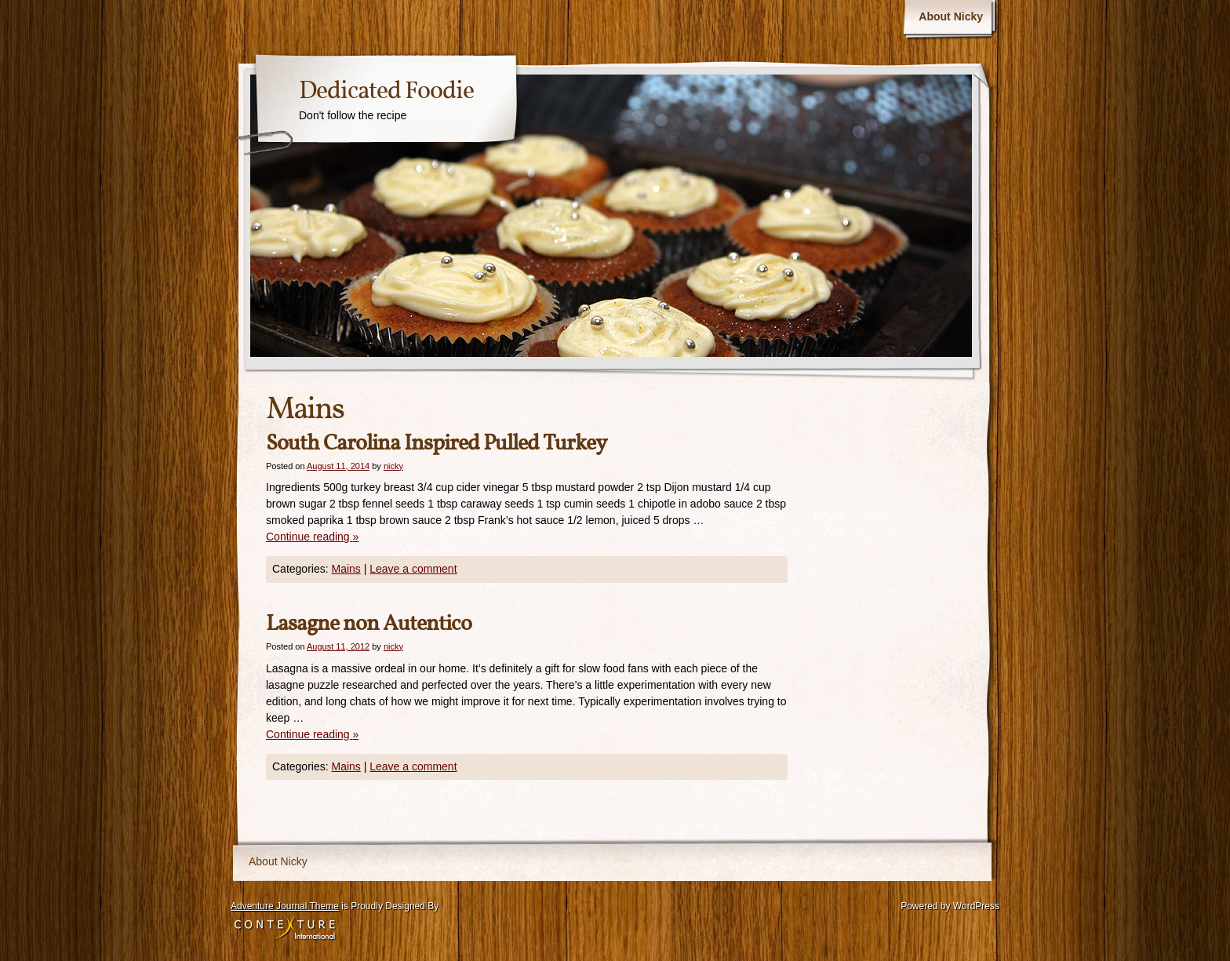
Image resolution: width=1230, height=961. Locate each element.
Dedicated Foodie (386, 92)
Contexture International (285, 928)
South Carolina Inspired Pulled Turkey (436, 443)
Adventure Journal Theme (285, 906)
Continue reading (312, 536)
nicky (393, 466)
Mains (345, 568)
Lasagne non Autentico (368, 624)
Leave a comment (413, 568)
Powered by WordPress (950, 906)
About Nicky (951, 16)
